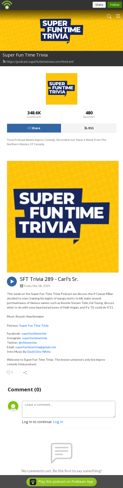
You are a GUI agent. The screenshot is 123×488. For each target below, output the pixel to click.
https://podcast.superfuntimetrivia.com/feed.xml (38, 62)
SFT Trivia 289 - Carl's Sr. (49, 279)
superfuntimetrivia (33, 333)
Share (34, 128)
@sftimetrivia (28, 342)
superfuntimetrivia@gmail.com (35, 347)
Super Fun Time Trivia (25, 55)
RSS (89, 128)
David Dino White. (39, 351)
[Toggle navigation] (118, 16)
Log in (58, 421)
